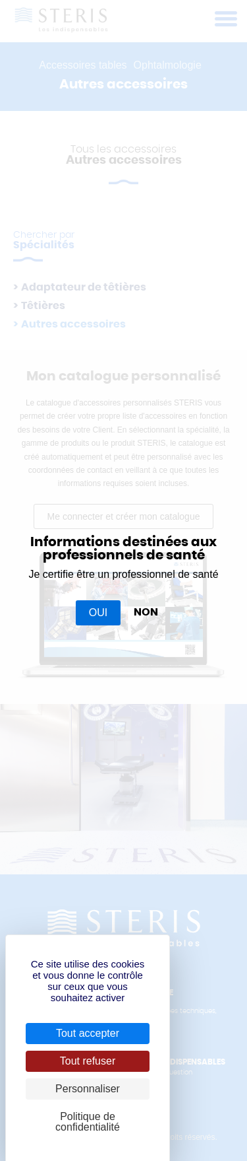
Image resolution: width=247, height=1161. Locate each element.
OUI (98, 612)
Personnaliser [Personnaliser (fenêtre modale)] (87, 1088)
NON (146, 612)
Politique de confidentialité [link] (87, 1122)
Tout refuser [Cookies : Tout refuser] (87, 1061)
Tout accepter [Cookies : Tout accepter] (87, 1033)
